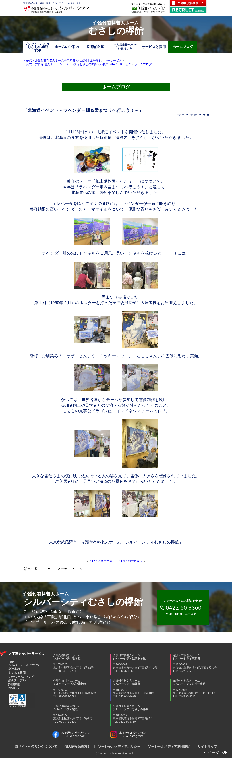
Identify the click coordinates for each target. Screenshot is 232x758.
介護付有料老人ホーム (81, 663)
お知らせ (14, 688)
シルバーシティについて (24, 665)
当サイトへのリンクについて (38, 746)
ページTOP (217, 752)
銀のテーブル (17, 680)
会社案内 (14, 669)
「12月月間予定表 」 (102, 561)
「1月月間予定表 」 (130, 561)
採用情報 (14, 684)
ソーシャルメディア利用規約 (169, 746)
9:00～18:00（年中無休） (184, 607)
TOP (11, 661)
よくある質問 (17, 672)
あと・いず (21, 676)
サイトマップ (205, 746)
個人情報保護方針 (77, 746)
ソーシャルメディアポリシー (119, 746)
